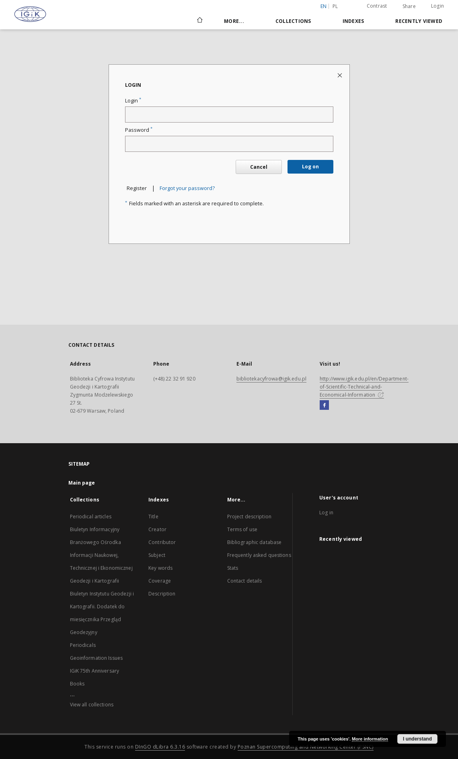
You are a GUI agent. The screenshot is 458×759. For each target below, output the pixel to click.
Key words (160, 568)
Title (153, 516)
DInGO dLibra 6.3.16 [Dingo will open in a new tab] (160, 746)
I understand (417, 739)
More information (370, 738)
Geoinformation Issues (96, 658)
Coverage (159, 580)
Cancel (258, 167)
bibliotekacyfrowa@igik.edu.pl (271, 378)
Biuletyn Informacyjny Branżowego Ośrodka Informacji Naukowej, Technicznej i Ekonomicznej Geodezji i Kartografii (101, 555)
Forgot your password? (187, 188)
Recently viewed (418, 21)
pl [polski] (335, 6)
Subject (156, 555)
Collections (293, 21)
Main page (81, 482)
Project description (249, 516)
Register (137, 188)
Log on (310, 166)
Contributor (162, 542)
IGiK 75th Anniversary (94, 670)
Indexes (353, 21)
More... (234, 21)
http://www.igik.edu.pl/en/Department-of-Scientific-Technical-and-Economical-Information (364, 386)
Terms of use (242, 529)
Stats (232, 568)
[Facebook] (324, 405)
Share (409, 6)
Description (161, 593)
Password (138, 130)
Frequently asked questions (259, 555)
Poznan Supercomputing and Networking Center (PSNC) (306, 746)
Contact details (244, 580)
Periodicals (83, 645)
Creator (157, 529)
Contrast (377, 5)
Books (77, 683)
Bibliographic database (254, 542)
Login (437, 5)
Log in (326, 512)
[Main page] (199, 21)
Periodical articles (90, 516)
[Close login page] (340, 75)
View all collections (91, 704)
